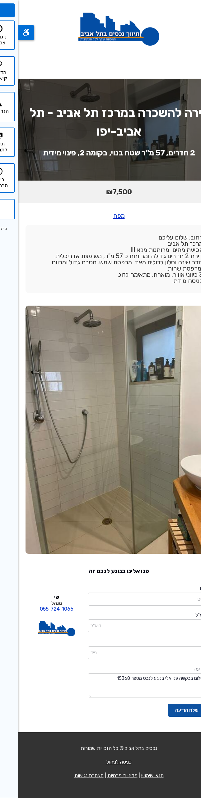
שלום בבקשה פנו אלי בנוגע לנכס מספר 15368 (128, 685)
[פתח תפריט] (188, 62)
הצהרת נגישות (70, 775)
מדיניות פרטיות (104, 775)
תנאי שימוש (134, 775)
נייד (184, 642)
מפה (100, 215)
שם (185, 588)
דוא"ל (182, 615)
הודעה (182, 669)
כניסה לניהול (100, 762)
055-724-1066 (38, 609)
